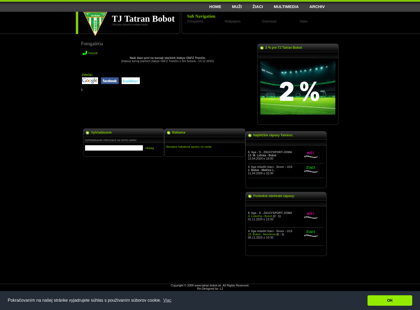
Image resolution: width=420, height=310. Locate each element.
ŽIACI (258, 6)
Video (304, 21)
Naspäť (93, 53)
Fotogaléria (195, 21)
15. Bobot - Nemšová (262, 234)
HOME (215, 6)
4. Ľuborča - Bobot (260, 216)
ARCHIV (317, 6)
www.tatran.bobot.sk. (208, 285)
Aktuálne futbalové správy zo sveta (189, 146)
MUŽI (237, 6)
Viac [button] (167, 300)
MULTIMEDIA (286, 6)
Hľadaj (149, 148)
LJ (221, 288)
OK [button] (390, 300)
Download (269, 21)
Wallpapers (233, 21)
